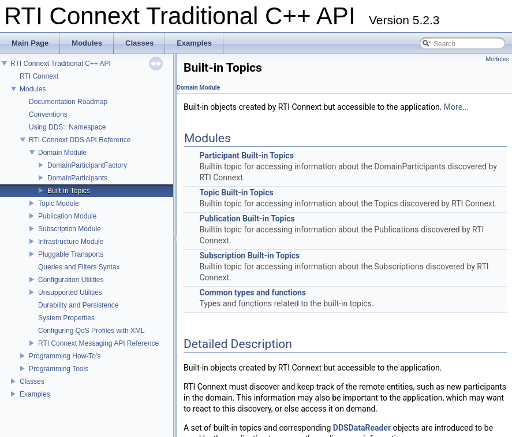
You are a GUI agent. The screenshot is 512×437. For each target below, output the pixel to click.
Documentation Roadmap (68, 102)
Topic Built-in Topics (236, 192)
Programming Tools (58, 369)
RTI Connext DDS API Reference (80, 140)
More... (456, 107)
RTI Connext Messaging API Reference (98, 343)
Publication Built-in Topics (246, 218)
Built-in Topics (68, 191)
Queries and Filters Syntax (78, 267)
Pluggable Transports (70, 254)
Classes (32, 381)
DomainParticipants (77, 178)
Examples (35, 394)
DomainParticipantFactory (87, 165)
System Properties (66, 318)
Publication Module (67, 216)
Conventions (48, 114)
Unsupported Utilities (70, 292)
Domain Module (62, 153)
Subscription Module (69, 229)
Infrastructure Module (70, 242)
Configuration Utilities (70, 280)
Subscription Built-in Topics (249, 255)
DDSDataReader (362, 427)
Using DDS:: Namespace (67, 127)
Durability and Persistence (78, 305)
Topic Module (58, 203)
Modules (33, 89)
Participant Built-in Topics (246, 155)
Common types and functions (252, 292)
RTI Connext (39, 76)
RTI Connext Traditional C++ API (60, 64)
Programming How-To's (64, 356)
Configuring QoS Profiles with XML (91, 331)
